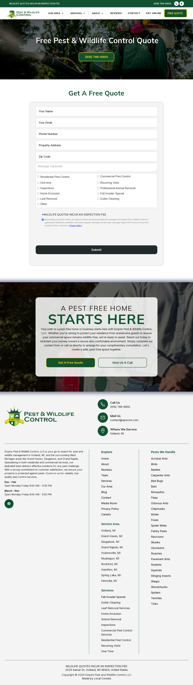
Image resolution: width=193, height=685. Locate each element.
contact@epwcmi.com (124, 420)
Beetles (155, 469)
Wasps (155, 581)
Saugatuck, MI (110, 541)
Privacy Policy (75, 225)
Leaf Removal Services (115, 608)
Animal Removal (111, 619)
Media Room (109, 503)
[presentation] (64, 234)
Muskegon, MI (110, 558)
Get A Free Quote (70, 362)
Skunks (155, 542)
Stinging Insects (161, 575)
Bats (154, 486)
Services (106, 480)
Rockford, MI (109, 564)
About (105, 464)
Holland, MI (108, 530)
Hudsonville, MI (111, 552)
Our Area (106, 486)
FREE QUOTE (175, 13)
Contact (106, 497)
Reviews (106, 469)
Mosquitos (157, 492)
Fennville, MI (109, 580)
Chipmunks (158, 508)
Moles (155, 514)
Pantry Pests (159, 531)
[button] (56, 13)
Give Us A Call (122, 362)
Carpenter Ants (160, 475)
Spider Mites (159, 525)
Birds (154, 464)
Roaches (156, 553)
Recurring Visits (110, 645)
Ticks (154, 603)
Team (104, 475)
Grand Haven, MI (111, 536)
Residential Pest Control (116, 640)
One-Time (107, 651)
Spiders (155, 592)
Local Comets (102, 678)
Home (105, 458)
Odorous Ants (159, 503)
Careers (106, 514)
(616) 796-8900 (162, 3)
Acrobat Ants (159, 458)
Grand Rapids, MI (112, 547)
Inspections (108, 624)
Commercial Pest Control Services (116, 632)
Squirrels (156, 570)
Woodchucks (159, 587)
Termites (156, 598)
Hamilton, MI (109, 569)
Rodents (156, 564)
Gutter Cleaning (110, 602)
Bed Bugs (157, 480)
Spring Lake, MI (111, 575)
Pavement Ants (160, 559)
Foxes (154, 520)
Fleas (154, 497)
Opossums (157, 547)
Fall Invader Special (113, 597)
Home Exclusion (111, 613)
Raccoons (157, 536)
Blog (104, 492)
